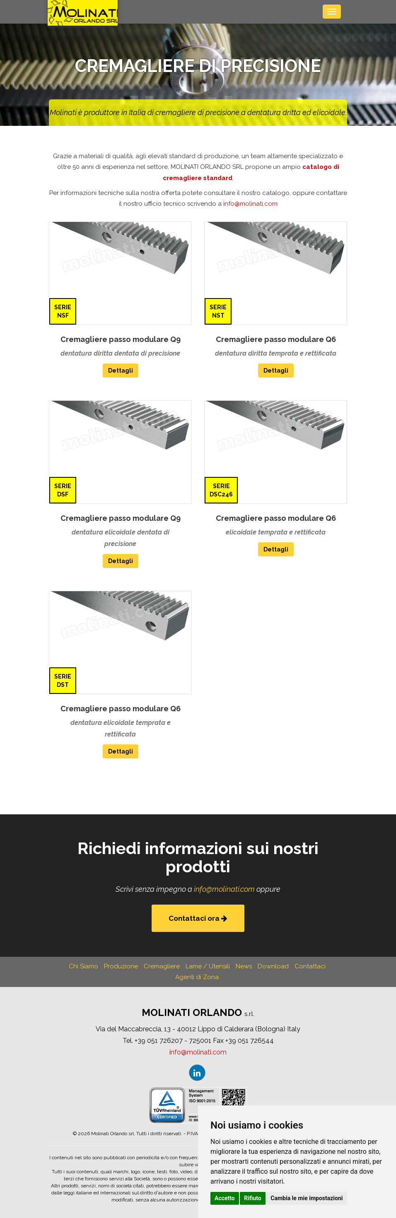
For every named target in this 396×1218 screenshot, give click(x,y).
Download (273, 966)
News (244, 966)
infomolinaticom (250, 203)
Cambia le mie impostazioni (306, 1198)
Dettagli (120, 370)
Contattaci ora (198, 918)
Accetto (225, 1198)
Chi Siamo (83, 966)
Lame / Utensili (208, 966)
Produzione (121, 966)
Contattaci (310, 966)
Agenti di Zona (197, 977)
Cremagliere (162, 966)
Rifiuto (252, 1198)
